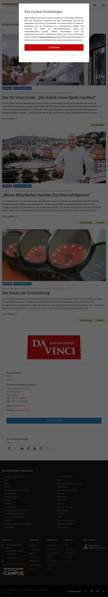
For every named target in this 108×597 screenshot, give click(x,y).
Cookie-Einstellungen (65, 40)
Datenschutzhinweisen (48, 37)
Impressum (68, 55)
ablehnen (35, 40)
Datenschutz (79, 55)
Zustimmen (54, 47)
